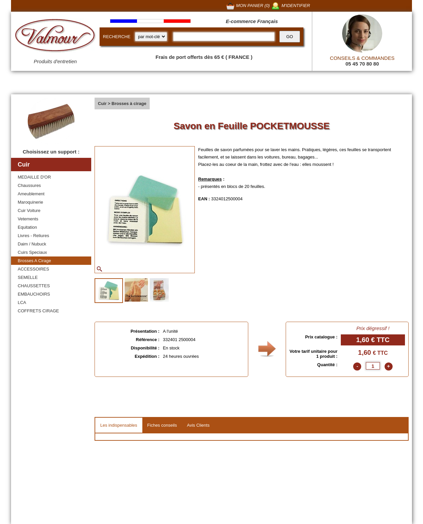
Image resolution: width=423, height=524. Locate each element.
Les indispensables (118, 425)
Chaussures (29, 185)
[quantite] (373, 366)
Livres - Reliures (33, 235)
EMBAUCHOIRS (34, 294)
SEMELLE (28, 277)
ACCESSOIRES (33, 269)
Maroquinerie (30, 202)
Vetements (28, 218)
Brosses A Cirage (34, 260)
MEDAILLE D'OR (34, 177)
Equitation (27, 227)
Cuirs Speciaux (32, 252)
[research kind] (151, 36)
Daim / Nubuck (32, 243)
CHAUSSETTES (34, 285)
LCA (22, 302)
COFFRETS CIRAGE (38, 310)
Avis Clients (198, 425)
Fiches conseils (162, 425)
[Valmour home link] (55, 36)
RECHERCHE (116, 36)
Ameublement (31, 193)
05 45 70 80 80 (362, 64)
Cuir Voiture (29, 210)
